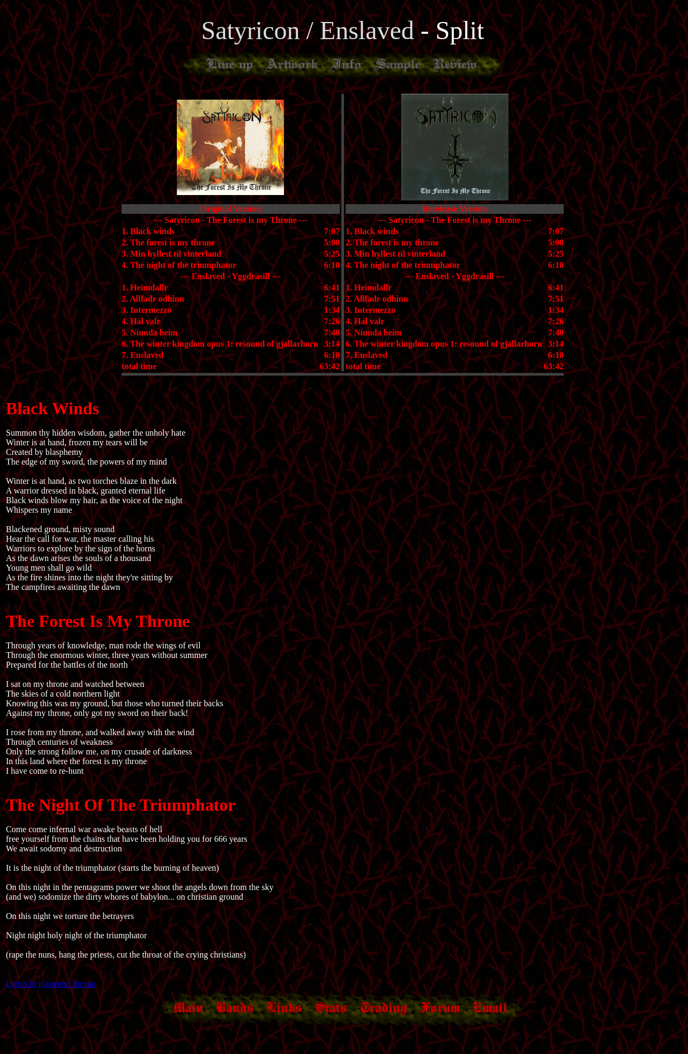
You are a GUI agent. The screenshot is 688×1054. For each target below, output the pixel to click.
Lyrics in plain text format (50, 983)
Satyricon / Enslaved (311, 30)
